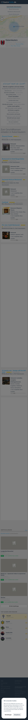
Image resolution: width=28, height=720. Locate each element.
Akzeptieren (17, 714)
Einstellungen (8, 714)
